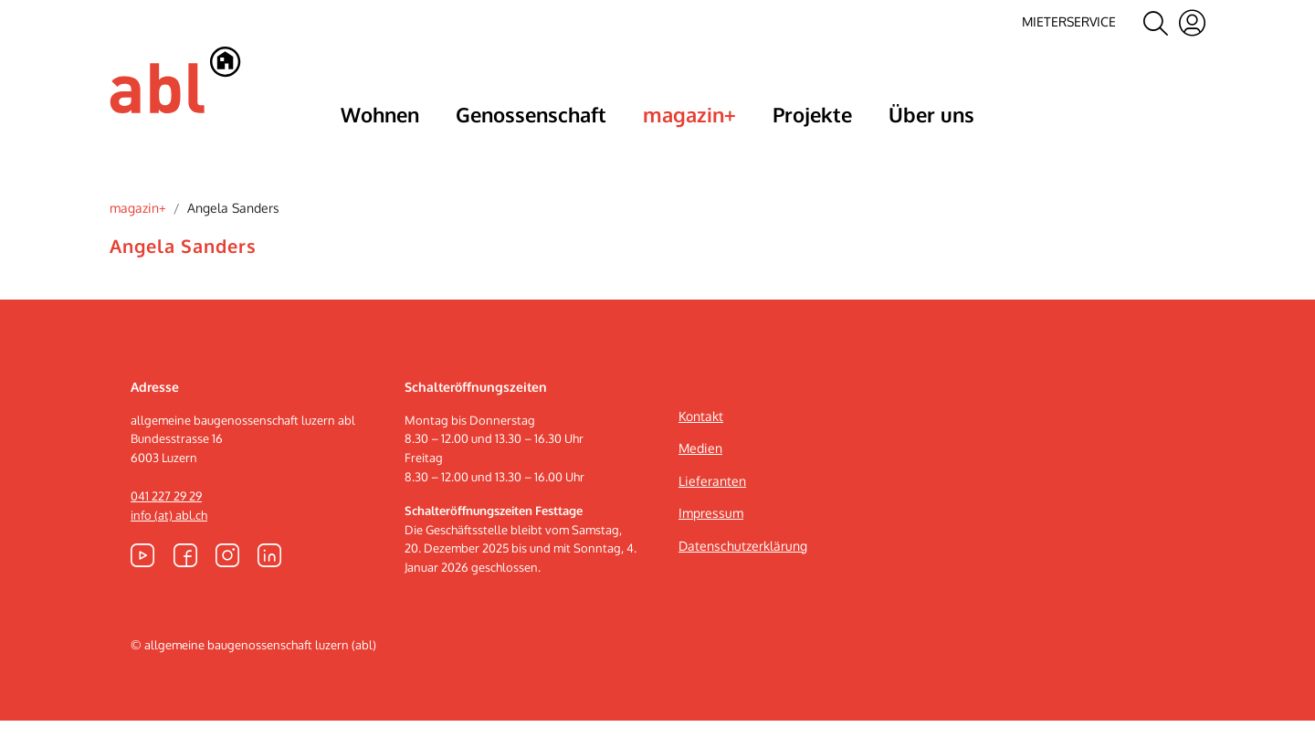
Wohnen (380, 114)
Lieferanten (712, 508)
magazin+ (689, 114)
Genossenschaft (531, 114)
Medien (700, 476)
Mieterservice (1069, 21)
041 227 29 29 (166, 523)
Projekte (812, 114)
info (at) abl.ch (169, 542)
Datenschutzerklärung (743, 573)
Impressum (711, 541)
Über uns (931, 114)
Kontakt (701, 443)
